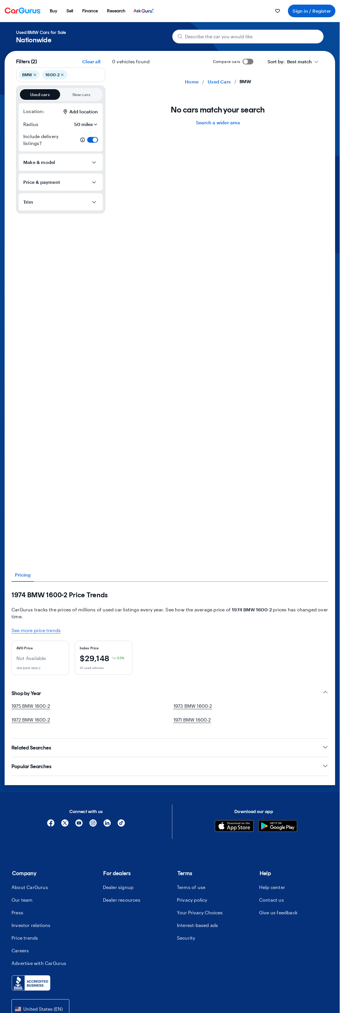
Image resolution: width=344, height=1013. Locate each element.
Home (191, 81)
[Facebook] (50, 825)
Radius (30, 124)
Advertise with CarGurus (39, 963)
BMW (29, 74)
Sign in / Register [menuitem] (312, 11)
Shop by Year (170, 693)
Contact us (271, 900)
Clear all (91, 61)
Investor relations (31, 925)
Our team (22, 900)
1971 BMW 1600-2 (192, 719)
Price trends (25, 937)
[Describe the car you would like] (248, 36)
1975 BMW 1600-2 (31, 706)
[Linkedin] (107, 825)
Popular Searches (170, 766)
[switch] (92, 140)
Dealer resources (121, 900)
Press (17, 912)
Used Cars (219, 81)
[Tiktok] (121, 825)
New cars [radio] (81, 94)
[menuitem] (53, 11)
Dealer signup (118, 887)
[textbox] (289, 61)
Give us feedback (278, 912)
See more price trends (36, 630)
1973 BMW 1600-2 (192, 706)
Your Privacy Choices (200, 912)
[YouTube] (79, 825)
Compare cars (226, 61)
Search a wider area (218, 122)
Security (186, 937)
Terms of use (191, 887)
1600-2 (54, 74)
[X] (64, 825)
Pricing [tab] (22, 574)
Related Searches (170, 747)
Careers (20, 950)
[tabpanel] (170, 633)
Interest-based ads (197, 925)
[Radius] (84, 124)
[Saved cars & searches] (277, 11)
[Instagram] (93, 825)
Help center (272, 887)
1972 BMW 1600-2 (31, 719)
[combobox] (293, 61)
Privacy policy (192, 900)
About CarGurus (30, 887)
